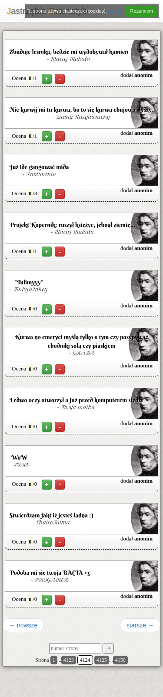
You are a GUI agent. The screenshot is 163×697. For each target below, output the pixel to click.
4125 (101, 660)
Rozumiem (141, 10)
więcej (115, 10)
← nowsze (23, 625)
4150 (120, 660)
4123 (68, 660)
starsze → (140, 625)
